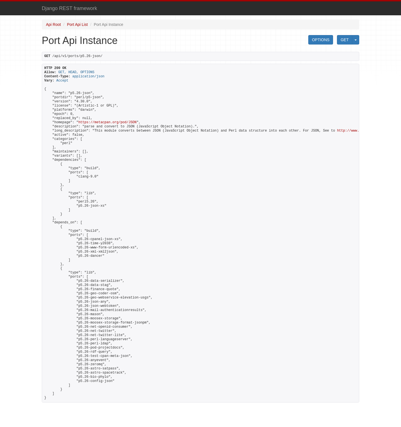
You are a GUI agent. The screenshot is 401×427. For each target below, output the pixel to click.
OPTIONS (320, 40)
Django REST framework (69, 8)
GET (345, 40)
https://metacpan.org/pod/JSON (107, 122)
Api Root (53, 24)
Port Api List (77, 24)
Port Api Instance (108, 24)
